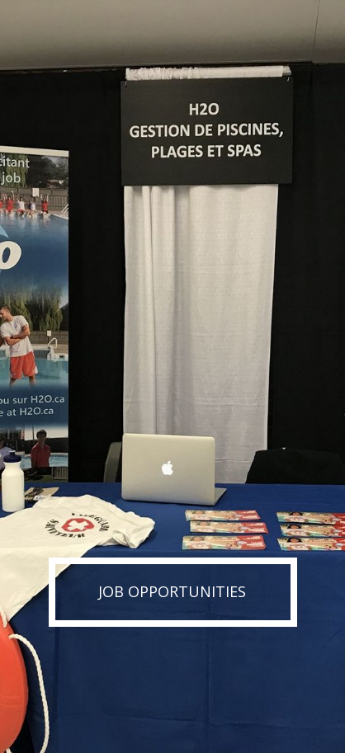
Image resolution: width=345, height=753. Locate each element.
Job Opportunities (172, 591)
